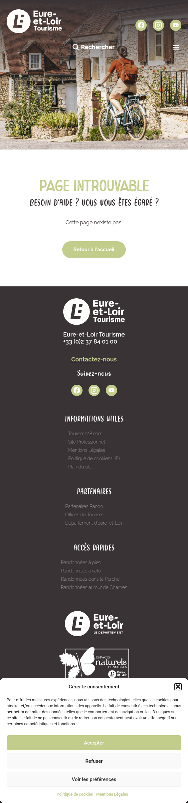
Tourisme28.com (85, 433)
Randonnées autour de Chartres (94, 587)
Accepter (94, 743)
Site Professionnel (86, 442)
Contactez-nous (94, 359)
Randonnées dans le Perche (90, 579)
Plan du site (80, 466)
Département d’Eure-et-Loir (94, 523)
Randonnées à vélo (81, 570)
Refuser (93, 761)
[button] (178, 686)
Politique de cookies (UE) (94, 458)
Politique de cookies (75, 794)
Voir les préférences (94, 779)
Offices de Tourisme (85, 514)
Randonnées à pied (81, 562)
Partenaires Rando (84, 506)
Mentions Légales (112, 794)
